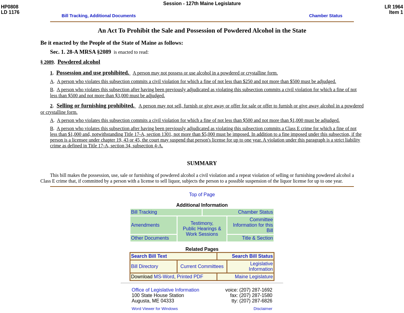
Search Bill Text (149, 256)
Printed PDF (190, 276)
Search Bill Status (252, 256)
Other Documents (150, 238)
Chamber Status (255, 212)
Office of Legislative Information (165, 289)
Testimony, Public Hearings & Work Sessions (202, 229)
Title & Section (257, 238)
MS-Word (164, 276)
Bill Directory (144, 266)
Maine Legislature (254, 276)
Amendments (145, 225)
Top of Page (202, 194)
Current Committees (201, 266)
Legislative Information (261, 266)
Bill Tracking (144, 212)
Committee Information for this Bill (253, 225)
